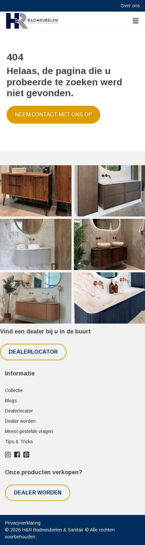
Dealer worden (20, 421)
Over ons (130, 5)
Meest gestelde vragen (29, 431)
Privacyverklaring (23, 523)
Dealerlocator (33, 352)
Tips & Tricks (19, 441)
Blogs (11, 400)
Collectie (14, 390)
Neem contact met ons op (53, 114)
